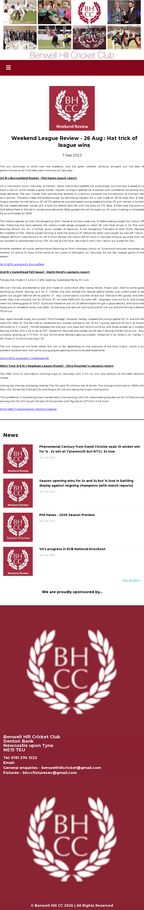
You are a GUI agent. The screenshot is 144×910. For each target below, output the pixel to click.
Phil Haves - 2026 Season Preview (67, 515)
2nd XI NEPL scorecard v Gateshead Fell (24, 358)
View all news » (131, 580)
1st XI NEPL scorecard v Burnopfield (22, 264)
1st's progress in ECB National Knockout (72, 549)
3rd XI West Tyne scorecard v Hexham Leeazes (28, 409)
